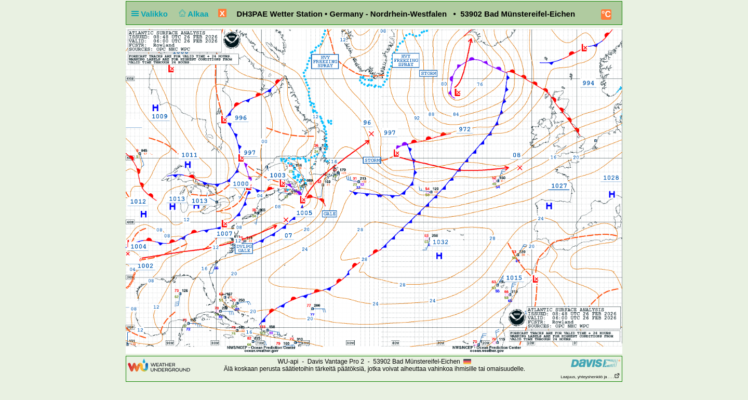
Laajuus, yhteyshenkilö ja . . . (590, 377)
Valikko (151, 13)
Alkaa (192, 13)
